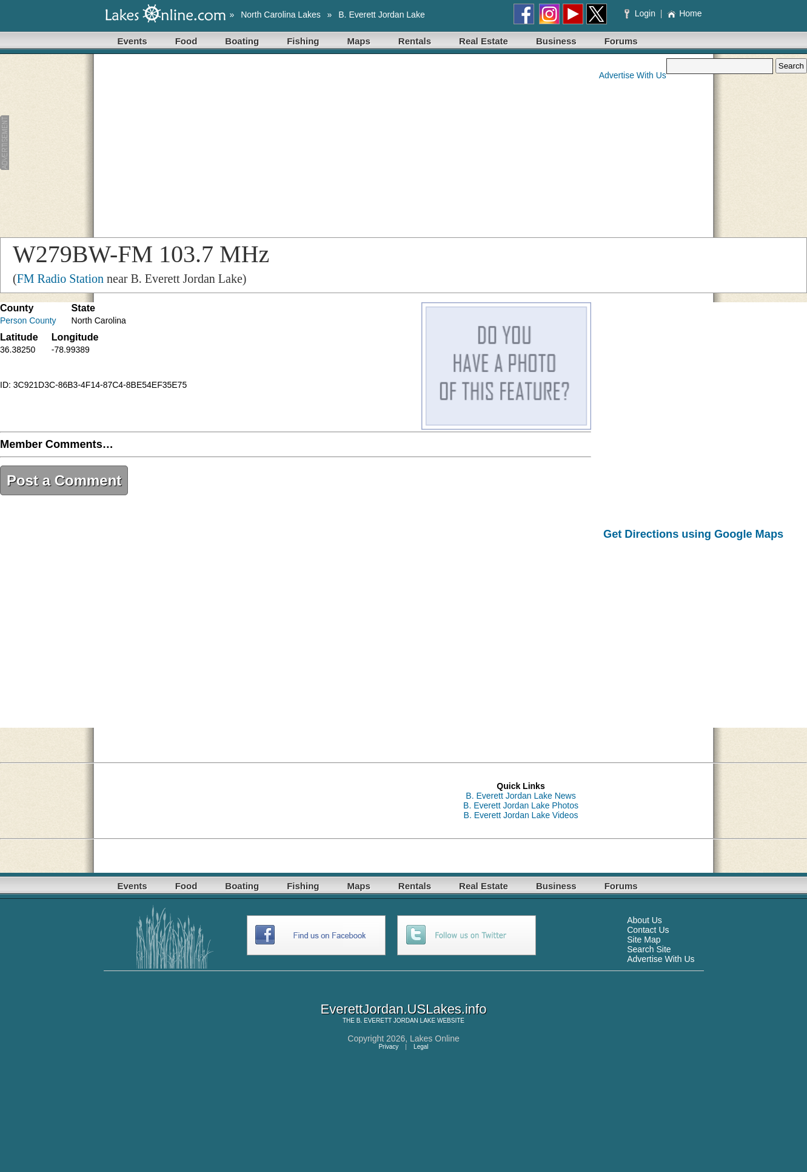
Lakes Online (435, 1038)
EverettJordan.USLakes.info (404, 1009)
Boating (242, 41)
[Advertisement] (236, 143)
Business (556, 41)
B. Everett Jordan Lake (381, 14)
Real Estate (483, 41)
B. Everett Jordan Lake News (520, 796)
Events (132, 41)
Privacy (388, 1046)
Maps (358, 41)
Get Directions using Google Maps (693, 534)
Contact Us (648, 930)
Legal (421, 1046)
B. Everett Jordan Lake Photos (520, 805)
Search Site (649, 949)
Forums (621, 41)
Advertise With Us (632, 75)
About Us (644, 920)
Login (641, 13)
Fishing (303, 41)
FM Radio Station (60, 278)
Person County (28, 320)
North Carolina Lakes (281, 14)
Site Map (643, 939)
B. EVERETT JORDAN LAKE (396, 1020)
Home (684, 13)
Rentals (414, 41)
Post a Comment (64, 480)
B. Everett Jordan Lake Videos (521, 815)
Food (186, 41)
